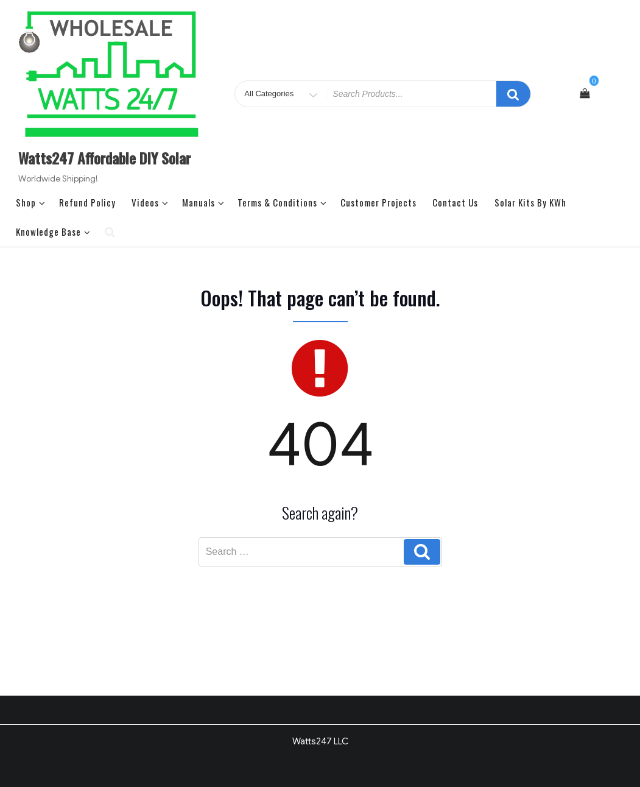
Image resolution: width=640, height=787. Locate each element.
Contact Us (455, 202)
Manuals (203, 202)
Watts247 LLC (320, 741)
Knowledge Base (53, 231)
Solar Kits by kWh (530, 202)
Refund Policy (87, 202)
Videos (150, 202)
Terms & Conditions (282, 202)
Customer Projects (378, 202)
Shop (31, 202)
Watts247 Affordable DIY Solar (104, 158)
